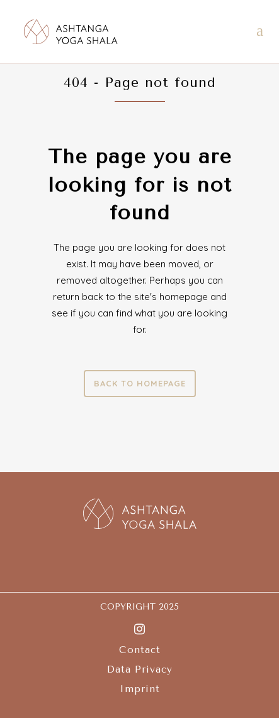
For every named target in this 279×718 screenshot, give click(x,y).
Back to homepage (140, 383)
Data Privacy (140, 669)
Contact (140, 650)
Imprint (140, 689)
